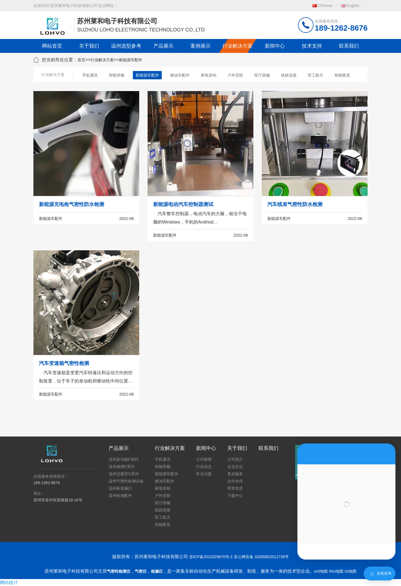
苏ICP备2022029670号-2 (211, 557)
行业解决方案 (237, 46)
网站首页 (52, 46)
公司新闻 (204, 459)
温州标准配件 (120, 495)
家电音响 (208, 75)
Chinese (325, 5)
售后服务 (235, 474)
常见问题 (204, 474)
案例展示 (200, 46)
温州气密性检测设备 (126, 481)
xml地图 (321, 571)
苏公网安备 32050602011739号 (261, 557)
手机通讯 (90, 75)
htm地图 (336, 571)
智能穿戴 (116, 75)
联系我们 (349, 46)
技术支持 (312, 46)
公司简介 (235, 459)
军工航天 (315, 75)
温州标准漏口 (120, 488)
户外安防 (235, 75)
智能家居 (342, 75)
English (352, 5)
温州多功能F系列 (123, 459)
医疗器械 (262, 75)
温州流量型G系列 (124, 474)
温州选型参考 (126, 46)
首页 (81, 60)
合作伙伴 (235, 481)
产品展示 (163, 46)
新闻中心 (275, 46)
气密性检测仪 (118, 571)
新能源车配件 (130, 60)
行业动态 (204, 466)
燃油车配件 (180, 75)
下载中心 (235, 495)
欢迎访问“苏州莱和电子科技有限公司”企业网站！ (75, 5)
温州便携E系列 (122, 466)
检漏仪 (157, 571)
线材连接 (289, 75)
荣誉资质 (235, 488)
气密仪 (140, 571)
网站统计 (9, 582)
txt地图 (351, 571)
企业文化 (235, 466)
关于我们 (89, 46)
